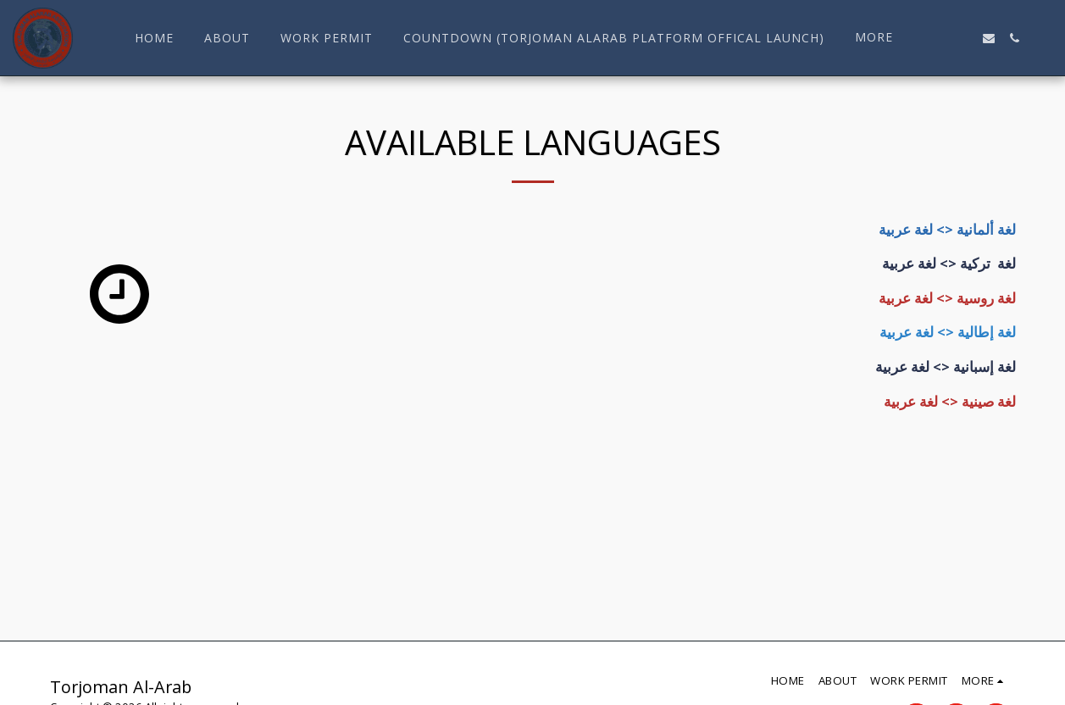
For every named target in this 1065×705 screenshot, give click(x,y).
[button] (938, 38)
